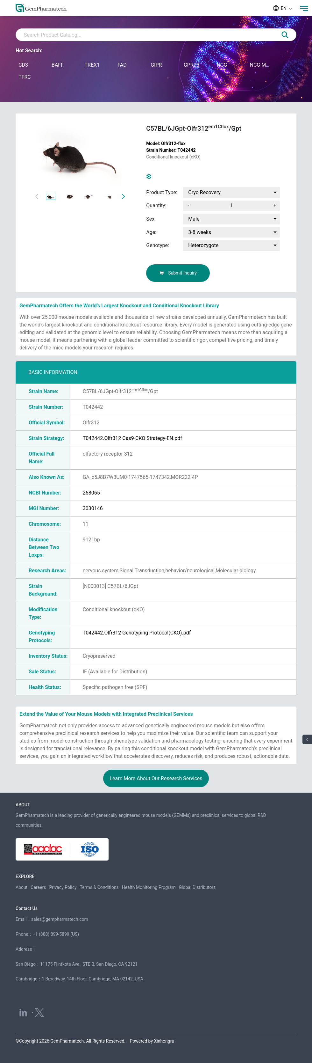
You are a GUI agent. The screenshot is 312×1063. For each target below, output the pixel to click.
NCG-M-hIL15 (260, 65)
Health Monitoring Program (149, 887)
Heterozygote (203, 245)
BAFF (58, 65)
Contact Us (27, 908)
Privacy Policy (62, 887)
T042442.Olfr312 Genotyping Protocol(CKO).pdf (137, 633)
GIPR (156, 65)
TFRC (24, 77)
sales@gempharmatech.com (59, 919)
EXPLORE (25, 876)
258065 (91, 493)
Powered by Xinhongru (152, 1041)
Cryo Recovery (204, 192)
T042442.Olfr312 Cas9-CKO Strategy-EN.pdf (132, 438)
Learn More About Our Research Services (156, 778)
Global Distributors (197, 887)
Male (193, 219)
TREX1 (92, 65)
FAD (121, 65)
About (21, 887)
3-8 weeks (199, 232)
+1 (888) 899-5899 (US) (56, 934)
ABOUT (23, 804)
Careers (38, 887)
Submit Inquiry (178, 272)
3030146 (93, 508)
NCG (222, 65)
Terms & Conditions (99, 887)
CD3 (23, 65)
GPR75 (191, 65)
